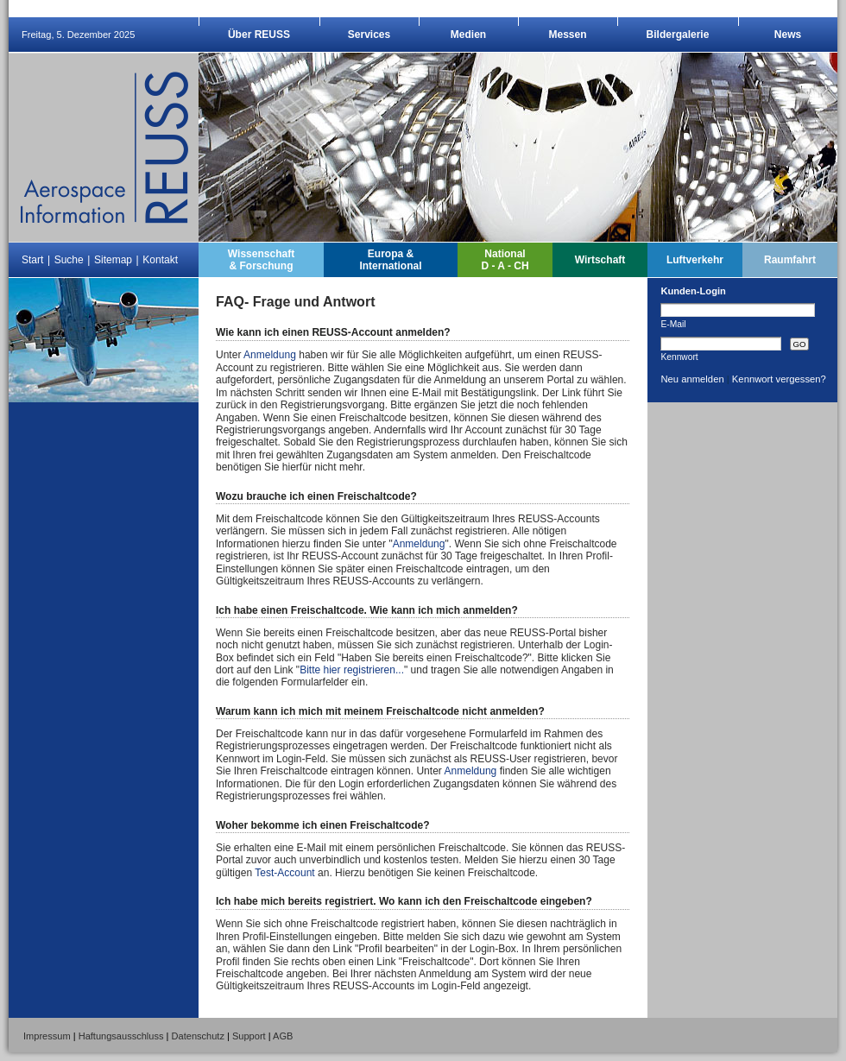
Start (32, 260)
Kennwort (679, 356)
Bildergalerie (678, 34)
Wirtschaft (600, 260)
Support (249, 1036)
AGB (283, 1036)
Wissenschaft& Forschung (261, 260)
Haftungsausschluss (121, 1036)
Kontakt (160, 260)
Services (369, 34)
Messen (567, 34)
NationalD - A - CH (504, 260)
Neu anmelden (691, 379)
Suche (69, 260)
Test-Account (284, 873)
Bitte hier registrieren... (352, 670)
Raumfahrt (790, 260)
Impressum (47, 1036)
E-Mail (672, 323)
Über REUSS (259, 34)
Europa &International (390, 260)
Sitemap (113, 260)
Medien (468, 34)
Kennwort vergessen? (779, 379)
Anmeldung (269, 355)
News (787, 34)
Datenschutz (198, 1036)
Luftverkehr (694, 260)
